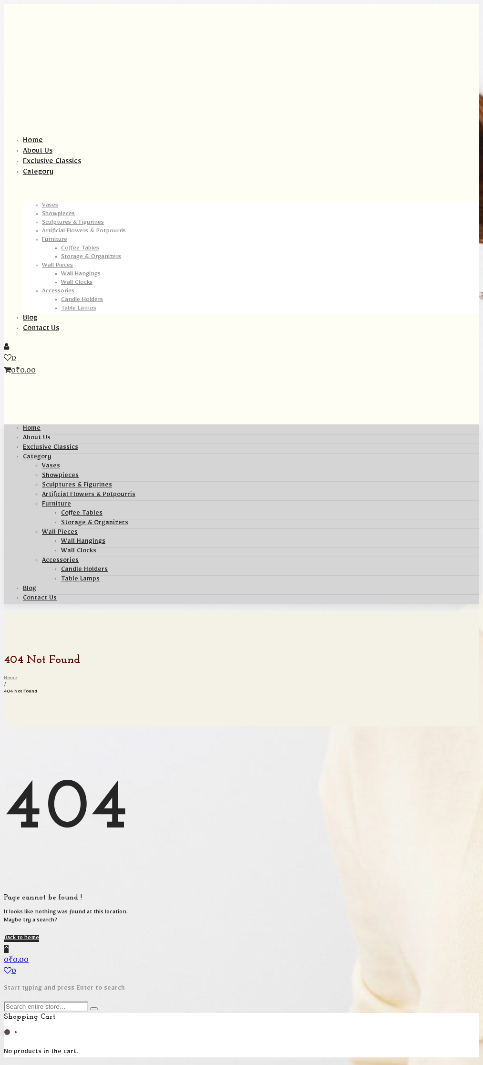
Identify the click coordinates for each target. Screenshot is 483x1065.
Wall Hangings (83, 542)
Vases (51, 467)
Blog (29, 589)
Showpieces (60, 476)
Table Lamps (80, 580)
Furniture (56, 505)
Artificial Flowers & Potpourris (88, 495)
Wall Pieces (60, 533)
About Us (37, 439)
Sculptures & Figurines (77, 486)
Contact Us (40, 599)
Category (37, 458)
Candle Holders (84, 570)
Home (32, 429)
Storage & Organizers (94, 523)
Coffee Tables (82, 514)
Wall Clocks (78, 552)
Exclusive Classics (50, 448)
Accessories (60, 561)
